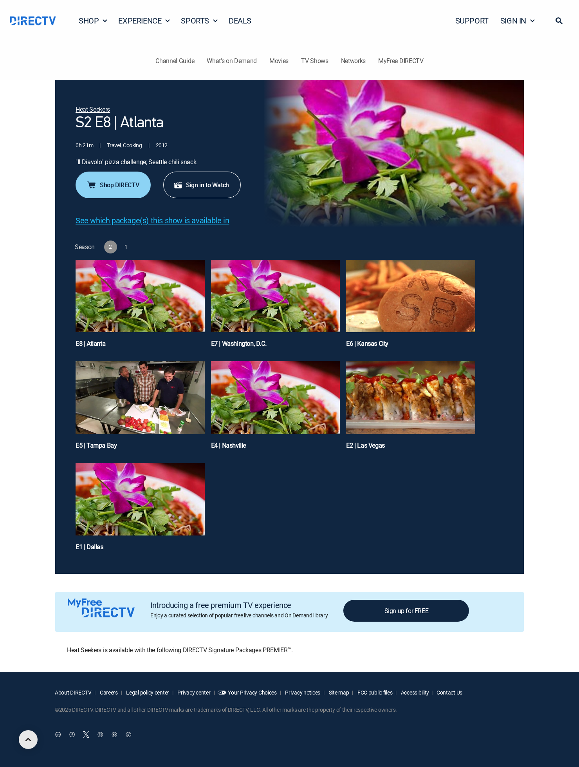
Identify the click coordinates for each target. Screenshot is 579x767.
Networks (353, 60)
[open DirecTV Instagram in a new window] (100, 734)
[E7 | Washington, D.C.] (275, 307)
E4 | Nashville (228, 445)
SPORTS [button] (199, 20)
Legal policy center (147, 692)
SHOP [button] (93, 20)
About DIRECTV (73, 692)
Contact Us (449, 692)
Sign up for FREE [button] (406, 610)
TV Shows (314, 60)
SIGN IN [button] (518, 20)
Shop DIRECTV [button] (112, 184)
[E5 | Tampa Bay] (140, 408)
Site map (338, 692)
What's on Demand (232, 60)
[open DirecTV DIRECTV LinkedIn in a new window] (58, 734)
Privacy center (194, 692)
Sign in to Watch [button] (201, 185)
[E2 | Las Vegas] (410, 408)
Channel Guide (174, 60)
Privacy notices (302, 692)
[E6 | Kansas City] (410, 307)
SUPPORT (472, 20)
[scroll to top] (28, 739)
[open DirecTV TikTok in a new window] (128, 734)
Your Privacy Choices (252, 692)
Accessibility (414, 692)
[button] (559, 20)
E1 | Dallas (89, 547)
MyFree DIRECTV (401, 60)
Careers (108, 692)
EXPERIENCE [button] (144, 20)
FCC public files (374, 692)
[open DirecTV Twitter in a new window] (86, 734)
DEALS (240, 20)
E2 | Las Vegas (365, 445)
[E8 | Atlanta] (140, 307)
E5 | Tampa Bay (96, 445)
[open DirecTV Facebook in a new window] (72, 734)
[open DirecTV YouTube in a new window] (114, 734)
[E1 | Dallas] (140, 510)
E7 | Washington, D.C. (239, 343)
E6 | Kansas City (367, 343)
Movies (279, 60)
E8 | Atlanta (90, 343)
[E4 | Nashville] (275, 408)
